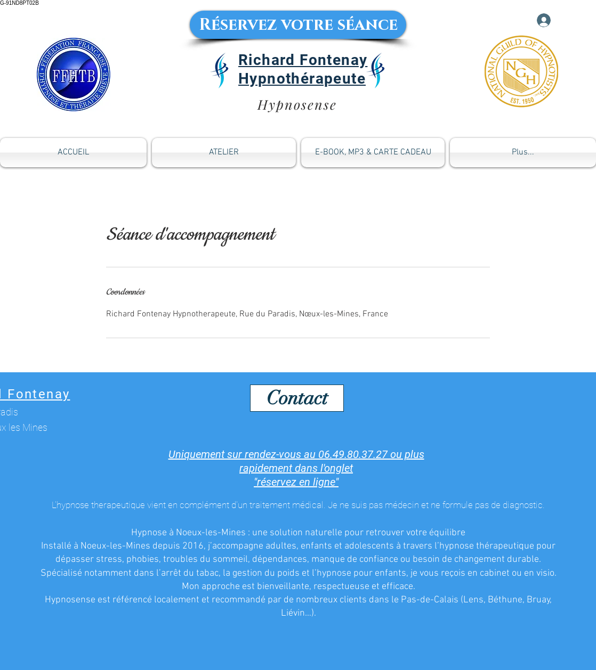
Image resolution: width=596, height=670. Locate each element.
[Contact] (297, 398)
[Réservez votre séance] (298, 25)
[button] (373, 152)
